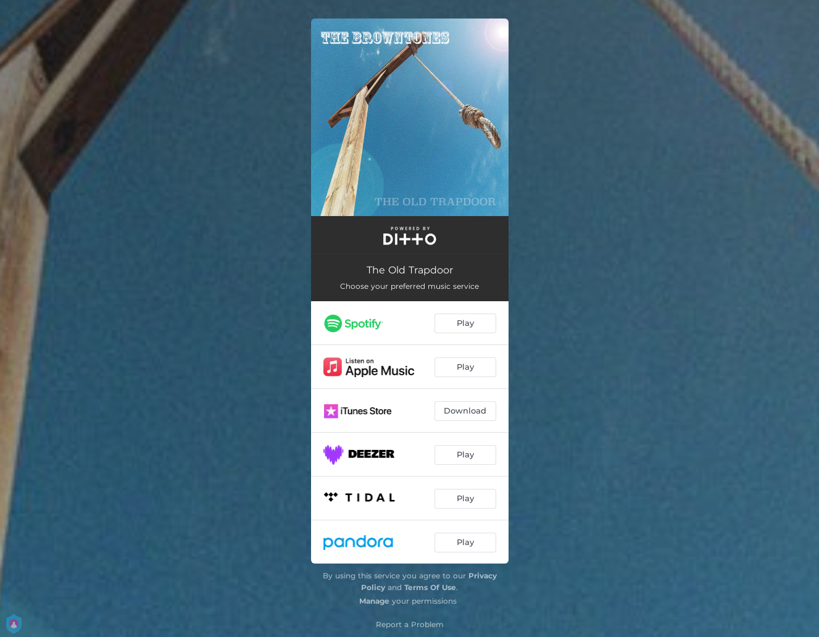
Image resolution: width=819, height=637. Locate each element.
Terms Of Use (430, 587)
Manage (374, 601)
